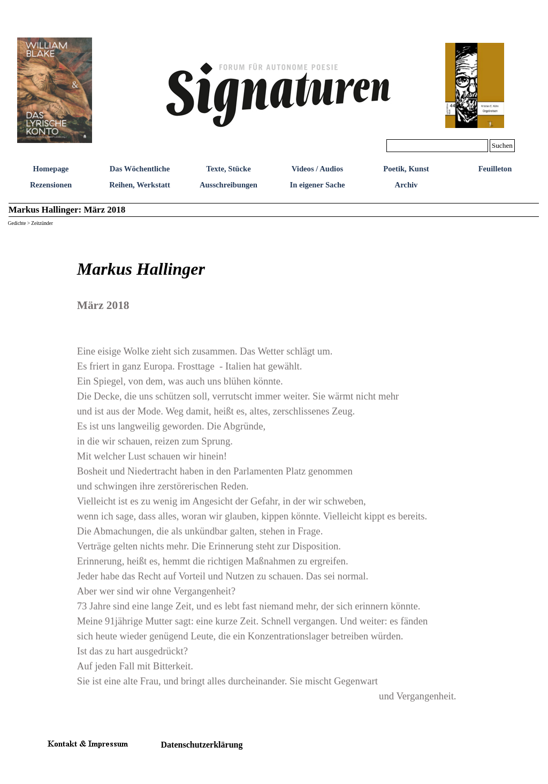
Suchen (502, 145)
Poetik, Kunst (406, 168)
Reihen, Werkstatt (139, 184)
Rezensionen (51, 184)
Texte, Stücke (228, 168)
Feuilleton (495, 168)
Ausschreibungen (228, 184)
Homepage (51, 168)
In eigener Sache (317, 184)
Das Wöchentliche (140, 168)
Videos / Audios (317, 168)
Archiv (406, 184)
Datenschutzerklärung (202, 744)
